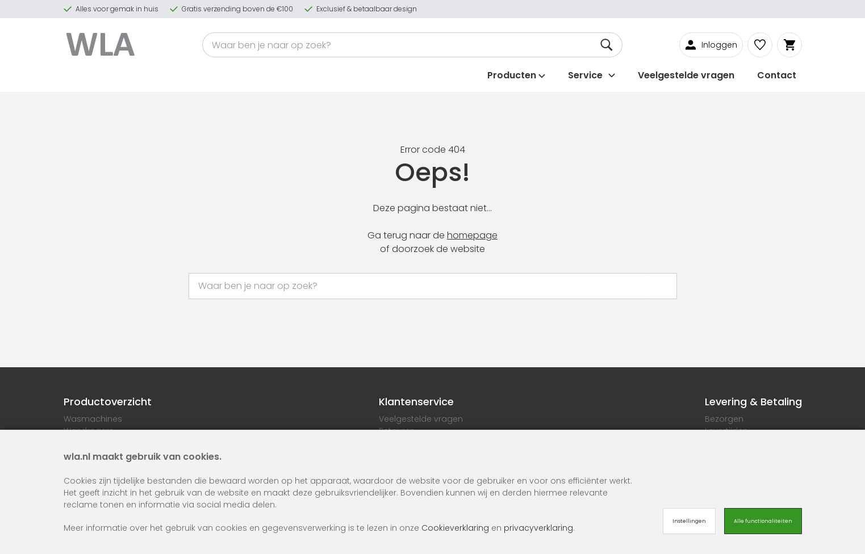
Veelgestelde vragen (686, 75)
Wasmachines (93, 419)
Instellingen (689, 521)
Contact (776, 75)
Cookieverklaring (455, 528)
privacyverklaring (538, 528)
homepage (472, 235)
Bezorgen (724, 419)
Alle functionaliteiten (763, 521)
